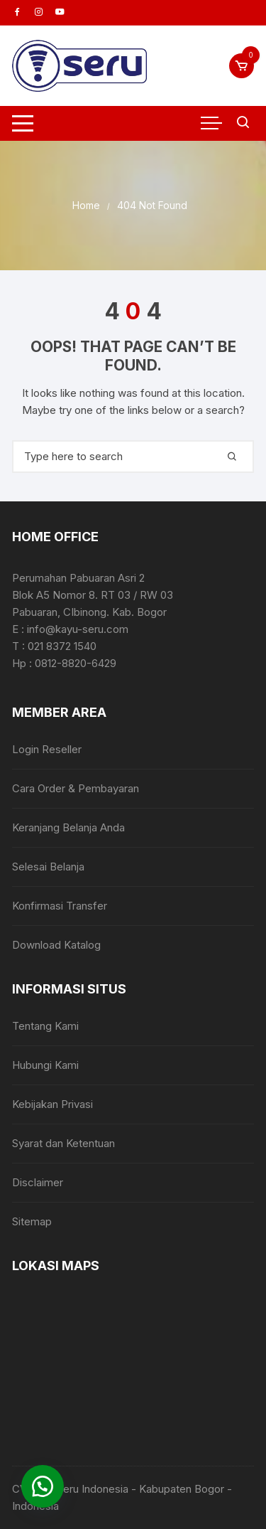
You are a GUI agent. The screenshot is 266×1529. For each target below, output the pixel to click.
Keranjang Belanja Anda (68, 827)
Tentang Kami (45, 1026)
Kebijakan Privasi (52, 1104)
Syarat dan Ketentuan (63, 1143)
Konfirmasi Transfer (59, 905)
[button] (42, 1486)
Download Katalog (56, 945)
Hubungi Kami (45, 1065)
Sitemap (32, 1221)
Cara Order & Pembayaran (75, 788)
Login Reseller (47, 749)
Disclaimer (37, 1182)
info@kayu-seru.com (77, 629)
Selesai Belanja (48, 866)
